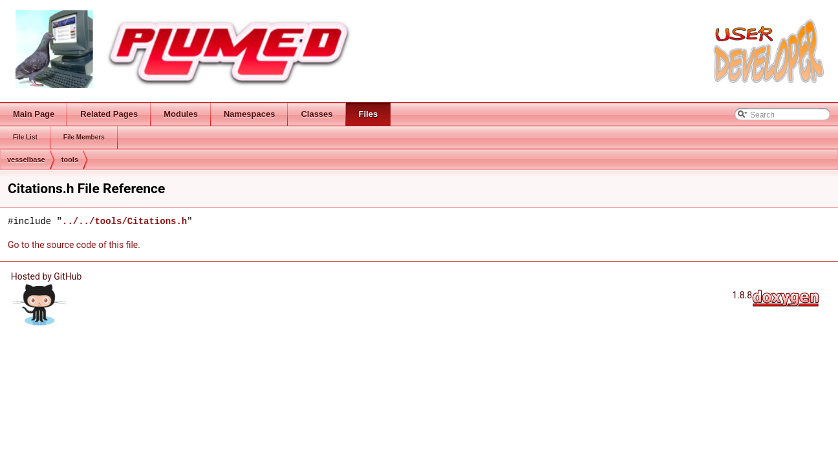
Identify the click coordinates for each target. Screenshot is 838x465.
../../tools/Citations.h (124, 221)
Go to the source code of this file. (74, 245)
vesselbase (26, 159)
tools (69, 159)
